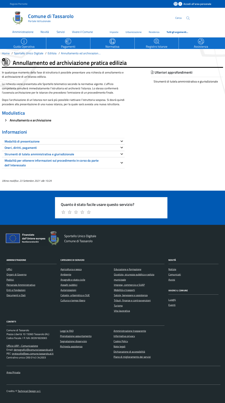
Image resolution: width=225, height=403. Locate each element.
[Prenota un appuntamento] (176, 4)
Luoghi (172, 300)
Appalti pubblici (69, 285)
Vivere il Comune (82, 32)
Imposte (114, 32)
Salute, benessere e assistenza (131, 295)
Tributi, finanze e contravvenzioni (132, 300)
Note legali (119, 346)
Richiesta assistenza (71, 346)
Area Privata (13, 372)
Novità (45, 32)
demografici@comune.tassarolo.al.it (33, 350)
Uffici (9, 269)
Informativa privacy (124, 336)
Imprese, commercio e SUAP (129, 285)
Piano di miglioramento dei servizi (132, 357)
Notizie (172, 269)
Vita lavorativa (122, 311)
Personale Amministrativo (20, 285)
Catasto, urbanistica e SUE (75, 295)
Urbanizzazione (134, 32)
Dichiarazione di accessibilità (129, 352)
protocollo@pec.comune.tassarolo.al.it (33, 354)
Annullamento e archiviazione (30, 120)
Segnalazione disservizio (73, 341)
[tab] (63, 141)
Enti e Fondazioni (15, 290)
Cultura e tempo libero (73, 300)
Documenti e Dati (16, 295)
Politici (10, 280)
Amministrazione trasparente (130, 331)
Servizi (61, 32)
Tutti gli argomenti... (177, 32)
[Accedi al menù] (6, 17)
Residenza (154, 32)
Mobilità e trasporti (124, 290)
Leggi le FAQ (67, 331)
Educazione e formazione (127, 269)
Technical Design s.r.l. (29, 391)
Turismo (118, 306)
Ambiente (66, 274)
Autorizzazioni (68, 290)
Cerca (178, 18)
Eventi (172, 305)
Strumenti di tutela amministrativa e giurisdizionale (186, 81)
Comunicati (174, 274)
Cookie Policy (121, 341)
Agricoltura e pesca (71, 269)
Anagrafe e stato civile (73, 280)
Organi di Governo (16, 274)
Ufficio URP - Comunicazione (22, 346)
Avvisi (171, 280)
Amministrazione (22, 32)
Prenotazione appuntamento (75, 336)
